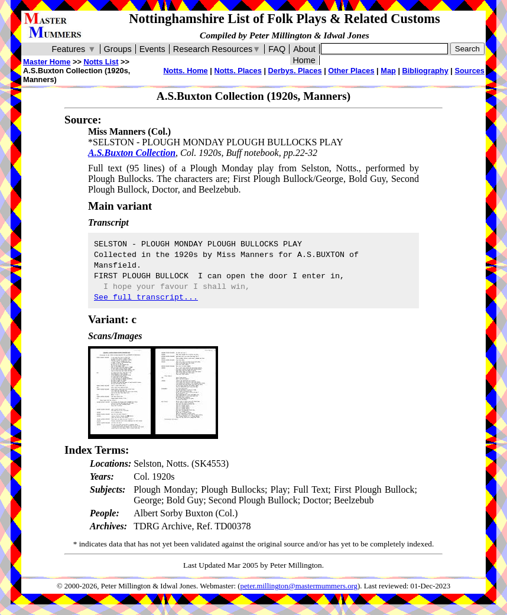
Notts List (100, 61)
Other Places (351, 70)
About (304, 49)
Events (152, 49)
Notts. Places (237, 70)
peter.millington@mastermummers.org (299, 586)
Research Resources (217, 49)
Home (303, 60)
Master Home (46, 61)
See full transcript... (146, 297)
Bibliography (425, 70)
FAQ (276, 49)
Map (388, 70)
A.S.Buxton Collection (132, 153)
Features (73, 49)
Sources (469, 70)
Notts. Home (185, 70)
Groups (118, 49)
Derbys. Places (295, 70)
